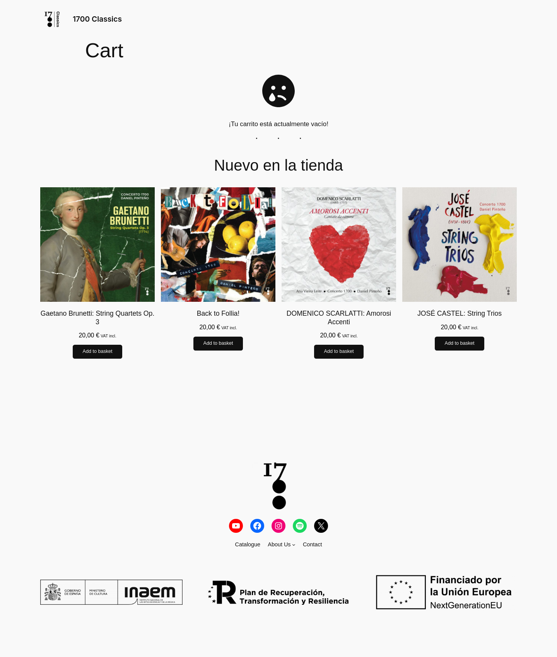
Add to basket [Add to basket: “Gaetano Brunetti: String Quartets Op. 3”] (97, 351)
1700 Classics (97, 19)
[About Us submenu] (294, 544)
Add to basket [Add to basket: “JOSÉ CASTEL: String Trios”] (459, 343)
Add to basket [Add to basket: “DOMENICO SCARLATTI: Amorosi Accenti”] (339, 351)
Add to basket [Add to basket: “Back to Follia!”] (218, 343)
